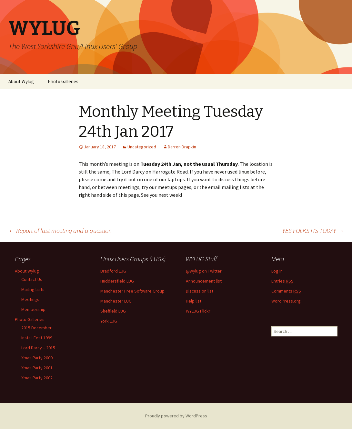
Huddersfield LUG (117, 281)
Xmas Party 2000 (37, 358)
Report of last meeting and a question (60, 230)
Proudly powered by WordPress (176, 416)
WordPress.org (286, 301)
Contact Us (31, 279)
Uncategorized (141, 147)
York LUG (108, 321)
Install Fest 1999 (36, 338)
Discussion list (199, 291)
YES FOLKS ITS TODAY (313, 230)
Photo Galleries (63, 81)
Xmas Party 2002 (37, 378)
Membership (33, 309)
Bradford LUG (113, 271)
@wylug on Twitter (204, 271)
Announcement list (204, 281)
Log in (277, 271)
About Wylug (21, 81)
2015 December (36, 328)
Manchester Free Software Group (132, 291)
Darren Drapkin (182, 147)
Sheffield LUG (113, 311)
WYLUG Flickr (198, 311)
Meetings (30, 299)
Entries (282, 281)
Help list (193, 301)
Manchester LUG (116, 301)
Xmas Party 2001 (37, 368)
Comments (286, 291)
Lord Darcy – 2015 (38, 348)
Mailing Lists (33, 289)
